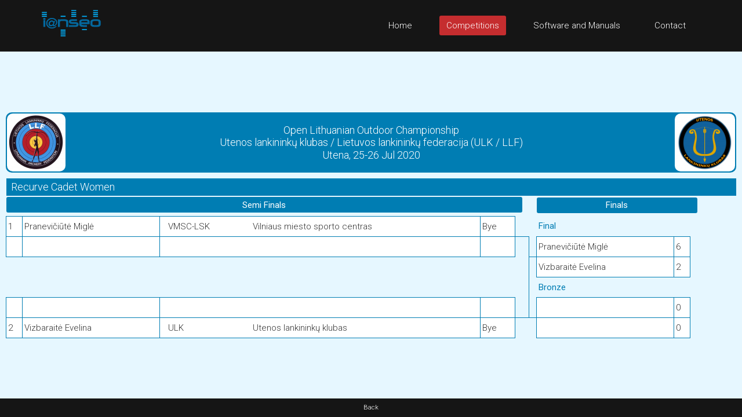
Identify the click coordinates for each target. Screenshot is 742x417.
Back (371, 407)
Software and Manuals (576, 25)
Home (400, 25)
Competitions (472, 25)
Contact (670, 25)
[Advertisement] (371, 78)
